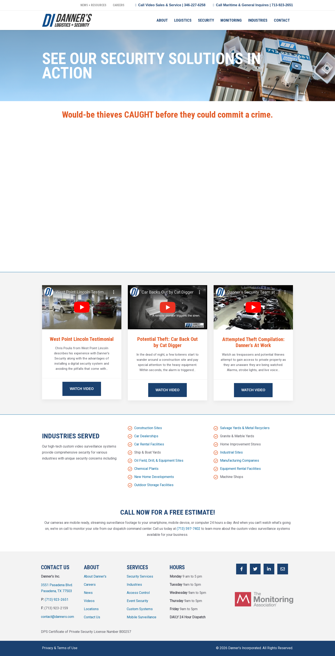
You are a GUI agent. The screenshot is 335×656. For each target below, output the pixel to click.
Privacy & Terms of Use (59, 648)
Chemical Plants (146, 469)
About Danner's (95, 576)
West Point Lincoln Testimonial (82, 339)
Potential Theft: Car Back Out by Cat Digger (167, 342)
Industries (257, 20)
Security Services (140, 576)
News (88, 593)
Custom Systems (140, 609)
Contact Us (92, 617)
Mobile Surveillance (141, 617)
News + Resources (93, 5)
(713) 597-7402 (188, 529)
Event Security (137, 601)
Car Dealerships (146, 436)
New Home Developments (154, 477)
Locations (91, 609)
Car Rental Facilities (149, 444)
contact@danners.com (57, 617)
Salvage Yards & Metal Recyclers (245, 428)
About (162, 20)
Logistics (183, 20)
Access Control (138, 593)
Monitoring (231, 20)
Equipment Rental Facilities (240, 469)
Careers (118, 5)
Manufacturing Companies (239, 460)
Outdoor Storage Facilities (154, 485)
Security (206, 20)
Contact (282, 20)
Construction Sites (148, 428)
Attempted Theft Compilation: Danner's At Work (253, 342)
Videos (89, 601)
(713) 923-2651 (56, 600)
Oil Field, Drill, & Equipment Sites (158, 460)
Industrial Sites (231, 452)
